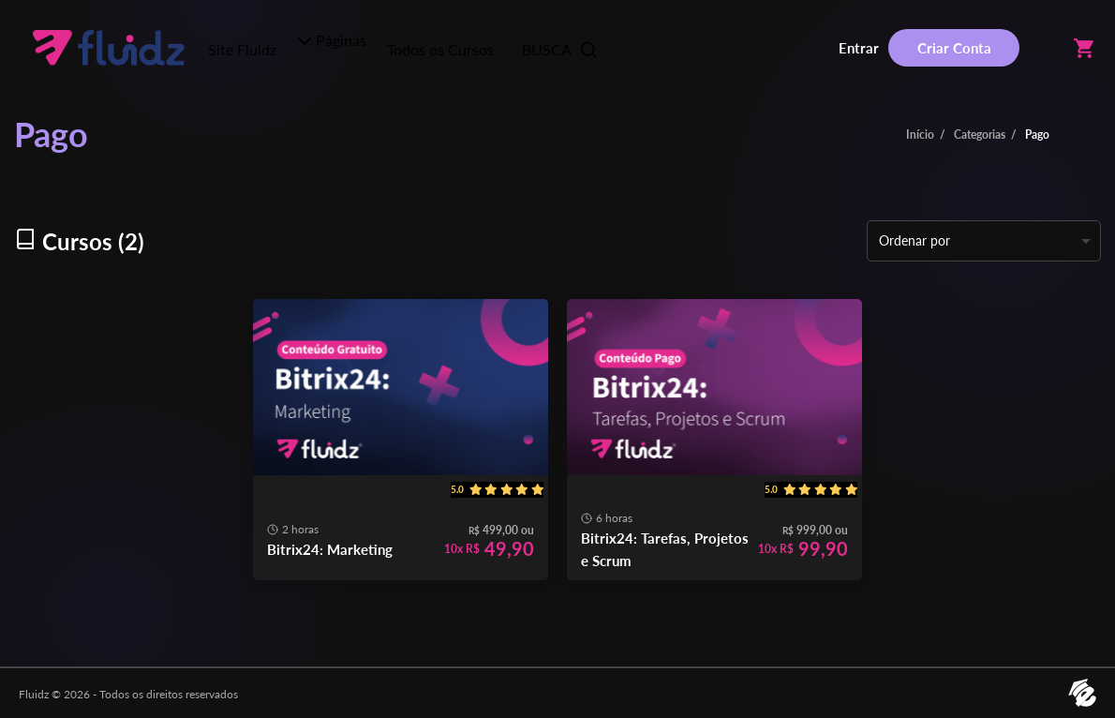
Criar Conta (954, 47)
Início (920, 134)
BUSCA (560, 49)
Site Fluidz (242, 49)
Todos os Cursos (440, 49)
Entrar (859, 47)
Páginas (331, 40)
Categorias (979, 134)
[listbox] (984, 241)
